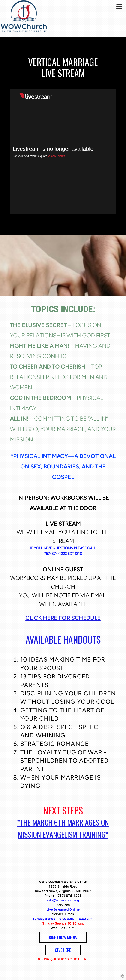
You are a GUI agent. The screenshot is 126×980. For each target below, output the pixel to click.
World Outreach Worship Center (63, 881)
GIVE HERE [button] (63, 950)
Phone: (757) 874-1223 (63, 895)
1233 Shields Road (63, 886)
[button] (63, 937)
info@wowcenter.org (63, 900)
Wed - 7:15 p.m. (63, 928)
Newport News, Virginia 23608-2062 (63, 890)
